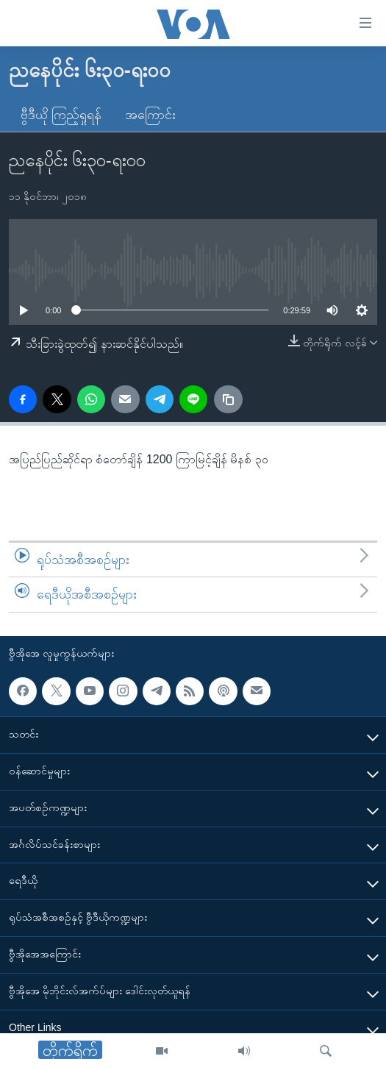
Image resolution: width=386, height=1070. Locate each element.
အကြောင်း (150, 114)
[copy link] (228, 399)
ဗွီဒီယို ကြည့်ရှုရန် (61, 114)
